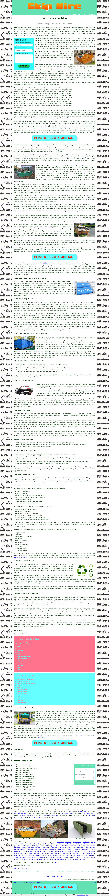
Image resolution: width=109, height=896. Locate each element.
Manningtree (57, 855)
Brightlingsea (90, 848)
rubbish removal (68, 813)
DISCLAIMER (92, 14)
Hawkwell (57, 846)
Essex (45, 842)
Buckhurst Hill (66, 848)
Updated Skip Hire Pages (35, 882)
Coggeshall (54, 848)
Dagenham (30, 849)
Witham (24, 855)
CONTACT (85, 14)
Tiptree (69, 849)
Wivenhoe (23, 857)
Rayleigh (86, 842)
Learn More (81, 895)
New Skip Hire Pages (23, 882)
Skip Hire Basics (41, 51)
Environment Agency (20, 557)
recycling (58, 729)
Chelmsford (41, 857)
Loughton (59, 857)
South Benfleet (39, 859)
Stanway (84, 851)
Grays (24, 848)
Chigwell (92, 855)
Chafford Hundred (76, 857)
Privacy (94, 882)
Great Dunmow (82, 855)
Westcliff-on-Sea (34, 844)
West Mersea (28, 859)
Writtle (72, 855)
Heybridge (17, 855)
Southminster (78, 848)
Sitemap (14, 882)
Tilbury (82, 853)
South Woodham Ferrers (76, 859)
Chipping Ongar (89, 846)
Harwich (70, 851)
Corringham (45, 853)
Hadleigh (35, 846)
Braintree (85, 849)
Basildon (50, 859)
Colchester (50, 857)
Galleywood (31, 857)
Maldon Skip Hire (23, 761)
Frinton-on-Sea (27, 851)
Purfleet (70, 844)
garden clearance (26, 815)
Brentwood (38, 851)
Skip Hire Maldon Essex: (22, 27)
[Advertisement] (84, 96)
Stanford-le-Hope (34, 848)
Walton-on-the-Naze (58, 844)
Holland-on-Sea (89, 857)
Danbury (78, 844)
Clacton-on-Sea (89, 844)
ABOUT (79, 14)
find (19, 753)
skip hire (43, 711)
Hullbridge (74, 853)
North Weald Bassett (32, 853)
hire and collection (81, 713)
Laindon (77, 849)
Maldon (45, 263)
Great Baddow (48, 851)
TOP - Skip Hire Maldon (22, 869)
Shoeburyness (18, 859)
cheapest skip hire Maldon (47, 235)
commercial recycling (50, 815)
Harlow (65, 855)
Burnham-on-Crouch (49, 849)
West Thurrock (56, 853)
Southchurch (46, 855)
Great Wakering (46, 846)
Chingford (17, 848)
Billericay (26, 846)
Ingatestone (77, 842)
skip (44, 125)
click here (79, 736)
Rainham (65, 846)
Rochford (46, 848)
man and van (88, 813)
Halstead (68, 842)
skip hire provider (55, 53)
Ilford (66, 857)
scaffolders (82, 812)
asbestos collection (38, 817)
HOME (70, 14)
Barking (66, 853)
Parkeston (60, 842)
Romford (45, 844)
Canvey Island (59, 859)
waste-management (20, 813)
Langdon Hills (60, 851)
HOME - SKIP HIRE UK (54, 876)
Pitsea (16, 857)
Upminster (17, 846)
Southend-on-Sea (75, 846)
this (39, 738)
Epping (77, 851)
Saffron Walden (34, 855)
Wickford (61, 849)
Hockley (38, 849)
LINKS (74, 14)
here (55, 862)
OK (87, 895)
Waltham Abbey (19, 849)
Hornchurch (91, 853)
